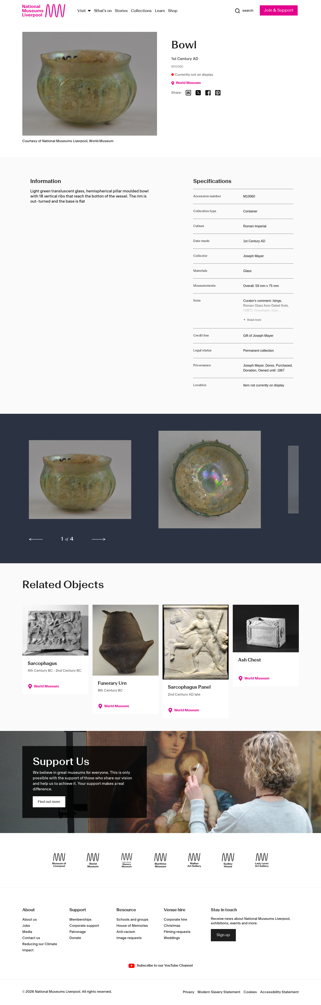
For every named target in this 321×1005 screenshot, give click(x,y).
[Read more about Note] (268, 310)
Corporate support (84, 926)
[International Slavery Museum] (126, 860)
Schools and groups (132, 919)
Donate (75, 938)
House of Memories (132, 926)
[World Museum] (93, 860)
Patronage (77, 932)
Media (27, 932)
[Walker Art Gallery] (194, 860)
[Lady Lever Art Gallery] (262, 860)
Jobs (26, 926)
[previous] (36, 539)
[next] (99, 539)
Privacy (188, 992)
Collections (141, 11)
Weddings (172, 938)
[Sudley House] (228, 860)
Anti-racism (125, 932)
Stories (121, 11)
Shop (172, 11)
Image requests (129, 938)
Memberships (80, 919)
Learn (160, 11)
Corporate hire (175, 919)
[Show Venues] (89, 11)
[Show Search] (244, 11)
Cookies (250, 992)
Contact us (31, 938)
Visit (81, 11)
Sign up (223, 935)
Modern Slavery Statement (219, 992)
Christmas (172, 926)
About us (29, 919)
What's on (103, 11)
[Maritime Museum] (160, 860)
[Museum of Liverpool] (59, 860)
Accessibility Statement (279, 992)
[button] (85, 481)
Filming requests (177, 932)
